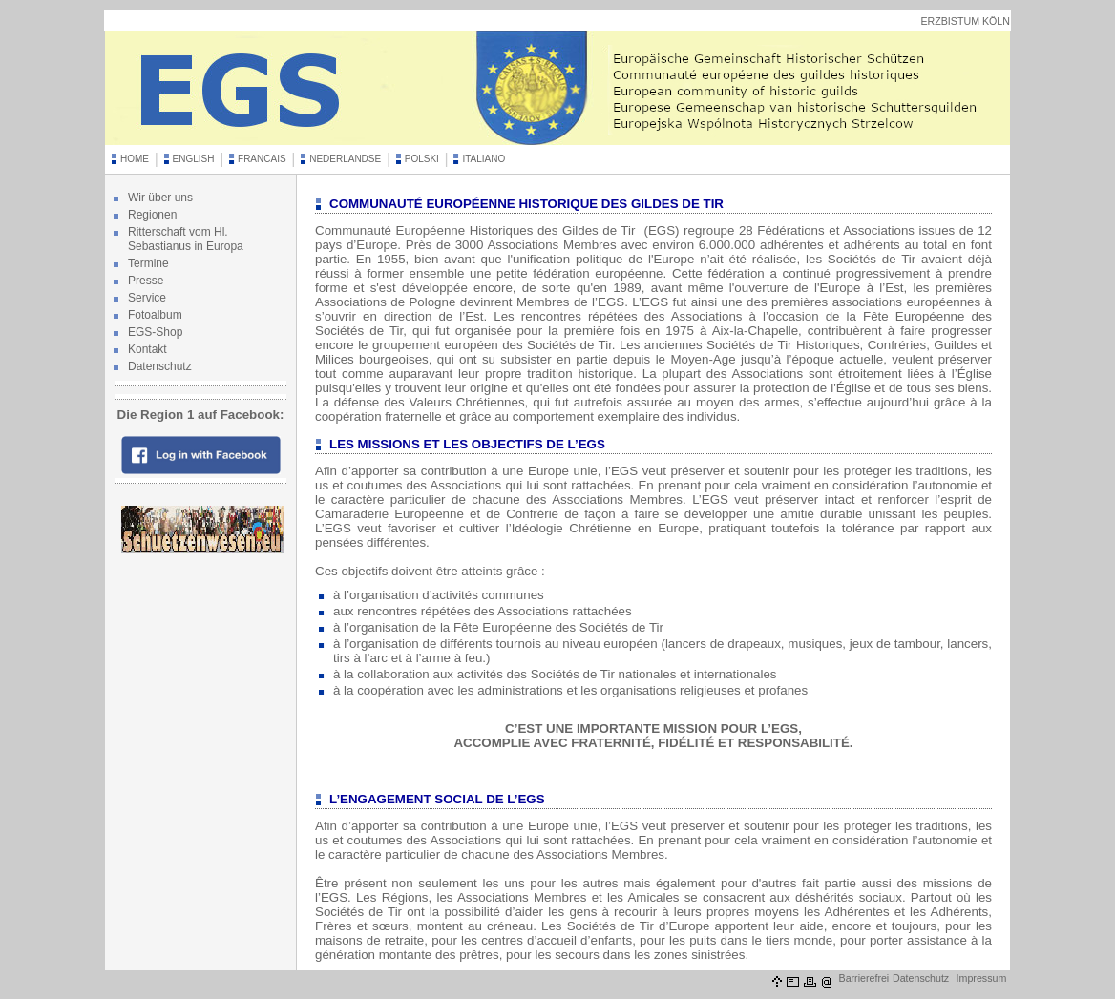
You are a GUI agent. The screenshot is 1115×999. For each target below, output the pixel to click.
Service (147, 297)
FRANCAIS (262, 159)
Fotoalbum (155, 315)
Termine (148, 263)
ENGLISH (194, 159)
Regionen (152, 214)
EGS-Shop (155, 332)
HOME (134, 159)
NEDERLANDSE (345, 159)
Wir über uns (160, 197)
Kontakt (147, 349)
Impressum (982, 978)
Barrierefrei (864, 978)
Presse (145, 280)
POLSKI (422, 159)
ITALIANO (483, 159)
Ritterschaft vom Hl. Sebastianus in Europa (185, 239)
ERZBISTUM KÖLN (965, 21)
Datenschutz (160, 366)
